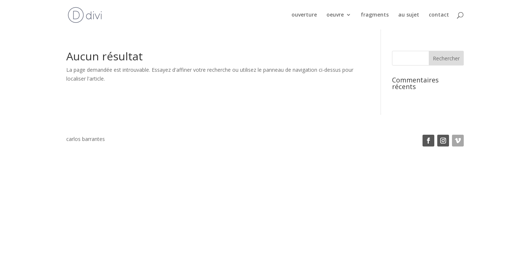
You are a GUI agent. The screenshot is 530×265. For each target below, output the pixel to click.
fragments (375, 15)
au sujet (408, 15)
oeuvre (335, 15)
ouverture (304, 15)
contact (439, 15)
